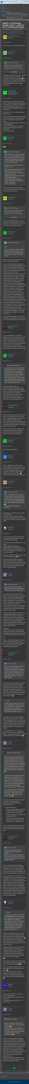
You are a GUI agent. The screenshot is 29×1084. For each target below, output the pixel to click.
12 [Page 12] (19, 1068)
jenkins (21, 13)
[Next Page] (22, 1068)
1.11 (23, 16)
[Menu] (27, 1)
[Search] (19, 1)
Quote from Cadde (11, 663)
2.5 (11, 14)
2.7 (17, 14)
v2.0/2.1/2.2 (4, 14)
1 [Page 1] (9, 1068)
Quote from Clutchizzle (12, 62)
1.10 (19, 16)
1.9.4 (16, 16)
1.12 (26, 16)
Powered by (14, 1081)
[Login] (23, 2)
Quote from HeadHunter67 (13, 365)
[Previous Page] (7, 1068)
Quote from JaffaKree (12, 492)
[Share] (25, 32)
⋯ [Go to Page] (11, 1068)
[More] (25, 42)
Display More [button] (14, 72)
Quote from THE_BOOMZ (13, 152)
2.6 (14, 14)
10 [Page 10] (14, 1068)
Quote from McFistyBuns (13, 242)
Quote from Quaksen (12, 584)
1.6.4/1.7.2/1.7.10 (6, 16)
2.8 (19, 14)
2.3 (9, 14)
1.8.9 (13, 16)
